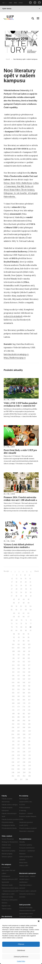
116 (14, 658)
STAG (21, 3)
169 (18, 703)
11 (29, 575)
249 (18, 772)
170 (24, 703)
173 (18, 707)
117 (19, 658)
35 (26, 592)
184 (13, 717)
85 (21, 630)
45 (28, 599)
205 (18, 734)
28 (16, 589)
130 (24, 669)
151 (29, 686)
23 (16, 585)
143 (29, 679)
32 (11, 592)
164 (13, 700)
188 (13, 721)
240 (13, 766)
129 (18, 669)
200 (13, 731)
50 (12, 606)
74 (16, 624)
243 (29, 766)
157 (18, 693)
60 (14, 613)
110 (24, 651)
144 (13, 682)
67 (28, 617)
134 (24, 672)
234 (24, 759)
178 (24, 710)
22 (11, 585)
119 (29, 658)
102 (24, 644)
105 (18, 648)
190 (24, 721)
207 (29, 734)
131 (29, 669)
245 (18, 769)
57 (21, 610)
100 (13, 644)
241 (18, 766)
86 (26, 630)
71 (26, 620)
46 (14, 603)
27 (12, 589)
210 (24, 738)
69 (16, 620)
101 (19, 644)
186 (24, 717)
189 (18, 721)
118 (24, 658)
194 (24, 724)
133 (18, 672)
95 (28, 637)
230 (24, 755)
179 (29, 710)
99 (28, 641)
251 (30, 772)
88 (14, 634)
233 (18, 759)
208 (13, 738)
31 (30, 589)
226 (24, 752)
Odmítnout (21, 950)
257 (21, 779)
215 (29, 741)
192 (13, 724)
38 (16, 596)
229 (18, 755)
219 (29, 745)
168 (13, 703)
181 (19, 714)
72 (30, 620)
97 (19, 641)
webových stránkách (13, 316)
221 (18, 748)
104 (13, 648)
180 (13, 714)
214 (24, 741)
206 (24, 734)
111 (29, 651)
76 (26, 624)
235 (29, 759)
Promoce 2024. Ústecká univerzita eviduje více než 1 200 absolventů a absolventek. (20, 500)
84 (16, 630)
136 (13, 676)
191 (29, 721)
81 (26, 627)
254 (24, 776)
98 (23, 641)
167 (29, 700)
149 (18, 686)
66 (24, 617)
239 (29, 762)
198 (24, 727)
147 (29, 682)
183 (29, 714)
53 (26, 606)
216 (13, 745)
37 (11, 596)
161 (19, 696)
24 (21, 585)
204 (12, 734)
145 (18, 682)
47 (19, 603)
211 (29, 738)
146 (24, 682)
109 (19, 651)
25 (26, 585)
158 (24, 693)
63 (28, 613)
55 (11, 610)
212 (13, 741)
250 (24, 772)
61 (19, 613)
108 (13, 651)
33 (16, 592)
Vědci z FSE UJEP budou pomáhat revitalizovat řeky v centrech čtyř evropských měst (20, 406)
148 (13, 686)
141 (19, 679)
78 (12, 627)
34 (21, 592)
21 (30, 582)
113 (19, 655)
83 (11, 630)
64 (14, 617)
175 (29, 707)
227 (29, 752)
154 (24, 689)
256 (15, 779)
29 (21, 589)
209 (18, 738)
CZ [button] (4, 3)
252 (13, 776)
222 (24, 748)
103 (29, 644)
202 (24, 731)
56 (16, 610)
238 (24, 762)
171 (29, 703)
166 (24, 700)
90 (24, 634)
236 (13, 762)
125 (18, 665)
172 (13, 707)
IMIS (15, 3)
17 (12, 582)
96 (14, 641)
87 (30, 630)
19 (21, 582)
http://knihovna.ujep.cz (15, 357)
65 (19, 617)
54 (30, 606)
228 (13, 755)
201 (18, 731)
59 (30, 610)
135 (29, 672)
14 (21, 579)
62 (23, 613)
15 (25, 579)
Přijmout (21, 944)
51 (16, 606)
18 (16, 582)
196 (13, 727)
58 (26, 610)
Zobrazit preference (21, 957)
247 (29, 769)
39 (21, 596)
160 (13, 696)
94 (24, 637)
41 (30, 596)
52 (21, 606)
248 (13, 772)
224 (13, 752)
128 (13, 669)
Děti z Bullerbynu (24, 183)
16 (30, 579)
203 (29, 731)
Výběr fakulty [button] (21, 8)
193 (18, 724)
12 (12, 579)
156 (13, 693)
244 (12, 769)
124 (13, 665)
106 (24, 648)
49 (28, 603)
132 (13, 672)
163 (29, 696)
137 (18, 676)
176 (13, 710)
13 (16, 579)
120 (13, 662)
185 (18, 717)
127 (29, 665)
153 (18, 689)
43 (19, 599)
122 (24, 662)
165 (18, 700)
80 (21, 627)
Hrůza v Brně (9, 183)
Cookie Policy (21, 961)
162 (24, 696)
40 (26, 596)
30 (26, 589)
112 (14, 655)
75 (21, 624)
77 (30, 624)
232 (13, 759)
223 (29, 748)
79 (16, 627)
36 (30, 592)
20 (26, 582)
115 (29, 655)
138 (24, 676)
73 (11, 624)
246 (24, 769)
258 (27, 779)
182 (24, 714)
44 (24, 599)
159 (29, 693)
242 (24, 766)
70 (21, 620)
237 (18, 762)
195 (29, 724)
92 (14, 637)
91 (28, 634)
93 (19, 637)
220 (13, 748)
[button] (39, 921)
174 (24, 707)
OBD (10, 3)
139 (29, 676)
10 (25, 575)
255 (29, 776)
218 (24, 745)
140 (13, 679)
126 (24, 665)
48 (23, 603)
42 (14, 599)
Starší (36, 571)
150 (24, 686)
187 (29, 717)
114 (24, 655)
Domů (8, 59)
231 (29, 755)
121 (19, 662)
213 (18, 741)
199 (29, 727)
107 (29, 648)
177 (18, 710)
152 (13, 689)
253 (18, 776)
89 (19, 634)
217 (18, 745)
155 (29, 689)
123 (29, 662)
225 (18, 752)
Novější (6, 571)
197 (18, 727)
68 (12, 620)
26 (30, 585)
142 (24, 679)
